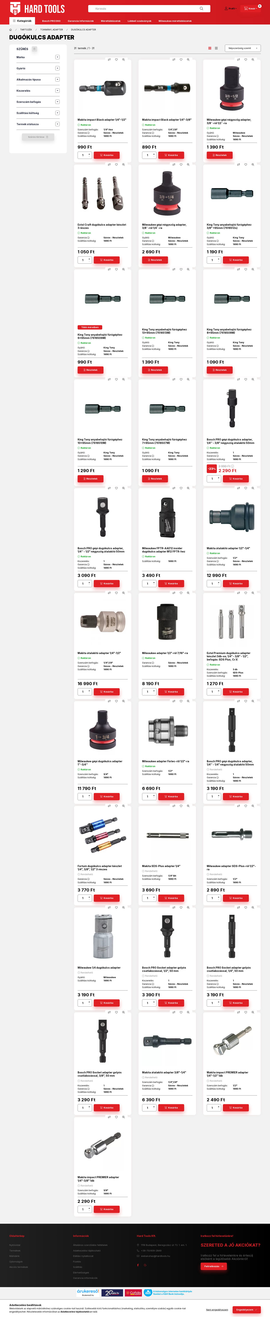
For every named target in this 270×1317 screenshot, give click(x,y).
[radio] (216, 48)
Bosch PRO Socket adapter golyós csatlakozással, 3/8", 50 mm (100, 1074)
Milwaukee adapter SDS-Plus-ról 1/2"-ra (231, 867)
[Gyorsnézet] (123, 59)
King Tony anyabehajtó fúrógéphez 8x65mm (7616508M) (229, 331)
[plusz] (89, 154)
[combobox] (149, 8)
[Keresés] (201, 8)
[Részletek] (220, 155)
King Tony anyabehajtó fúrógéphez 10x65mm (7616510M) (100, 441)
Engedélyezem (244, 1309)
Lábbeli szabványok (139, 20)
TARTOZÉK (26, 29)
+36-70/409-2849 (151, 1250)
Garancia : (84, 133)
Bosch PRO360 (51, 20)
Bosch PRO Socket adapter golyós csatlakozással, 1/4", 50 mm (229, 969)
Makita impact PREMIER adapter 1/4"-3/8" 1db (98, 1179)
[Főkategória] (10, 29)
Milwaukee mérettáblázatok (175, 20)
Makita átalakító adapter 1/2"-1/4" (228, 548)
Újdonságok (16, 1261)
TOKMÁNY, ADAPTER (51, 29)
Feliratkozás (211, 1266)
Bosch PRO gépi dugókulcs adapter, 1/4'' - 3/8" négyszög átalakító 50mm (230, 441)
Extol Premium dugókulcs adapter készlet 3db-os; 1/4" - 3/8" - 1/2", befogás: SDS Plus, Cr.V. (228, 656)
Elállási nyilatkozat (83, 1256)
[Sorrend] (243, 48)
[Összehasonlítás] (109, 59)
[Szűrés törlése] (34, 49)
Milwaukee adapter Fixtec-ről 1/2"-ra (165, 761)
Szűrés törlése (36, 137)
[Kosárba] (107, 155)
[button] (22, 20)
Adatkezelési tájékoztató (87, 1250)
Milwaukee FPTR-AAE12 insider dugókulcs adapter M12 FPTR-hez (163, 550)
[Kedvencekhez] (116, 59)
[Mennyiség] (83, 155)
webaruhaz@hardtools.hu (155, 1256)
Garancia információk (85, 1277)
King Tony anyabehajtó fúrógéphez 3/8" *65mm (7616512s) (229, 226)
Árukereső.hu (88, 1295)
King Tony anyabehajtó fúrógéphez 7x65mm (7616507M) (164, 441)
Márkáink (14, 1256)
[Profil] (230, 8)
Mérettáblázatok (111, 20)
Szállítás (77, 1267)
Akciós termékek (18, 1267)
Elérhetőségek (81, 1272)
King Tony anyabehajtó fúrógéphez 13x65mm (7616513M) (164, 331)
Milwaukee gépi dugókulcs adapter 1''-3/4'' (100, 763)
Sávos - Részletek (113, 132)
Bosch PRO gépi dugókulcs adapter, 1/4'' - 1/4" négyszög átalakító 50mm (230, 763)
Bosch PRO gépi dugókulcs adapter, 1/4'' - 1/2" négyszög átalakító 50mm (101, 550)
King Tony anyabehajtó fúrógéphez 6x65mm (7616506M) (100, 336)
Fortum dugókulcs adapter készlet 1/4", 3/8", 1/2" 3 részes (100, 867)
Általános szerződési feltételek (90, 1245)
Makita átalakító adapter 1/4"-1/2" (99, 653)
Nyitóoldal (14, 1245)
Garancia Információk (81, 20)
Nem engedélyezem (217, 1309)
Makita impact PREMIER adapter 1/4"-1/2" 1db (227, 1074)
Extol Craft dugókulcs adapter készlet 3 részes (102, 226)
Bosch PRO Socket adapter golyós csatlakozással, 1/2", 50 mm (164, 969)
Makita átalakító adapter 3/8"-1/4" (164, 1072)
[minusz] (89, 156)
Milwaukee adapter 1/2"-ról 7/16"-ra (165, 653)
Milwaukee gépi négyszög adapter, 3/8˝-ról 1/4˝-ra (164, 226)
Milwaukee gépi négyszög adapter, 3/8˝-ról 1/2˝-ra (229, 121)
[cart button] (250, 8)
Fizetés (77, 1261)
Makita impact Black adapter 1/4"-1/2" (102, 119)
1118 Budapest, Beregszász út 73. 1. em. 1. (164, 1245)
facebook (138, 1265)
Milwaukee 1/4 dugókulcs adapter (99, 967)
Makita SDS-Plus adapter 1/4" (161, 866)
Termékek (14, 1250)
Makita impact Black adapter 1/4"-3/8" (166, 119)
